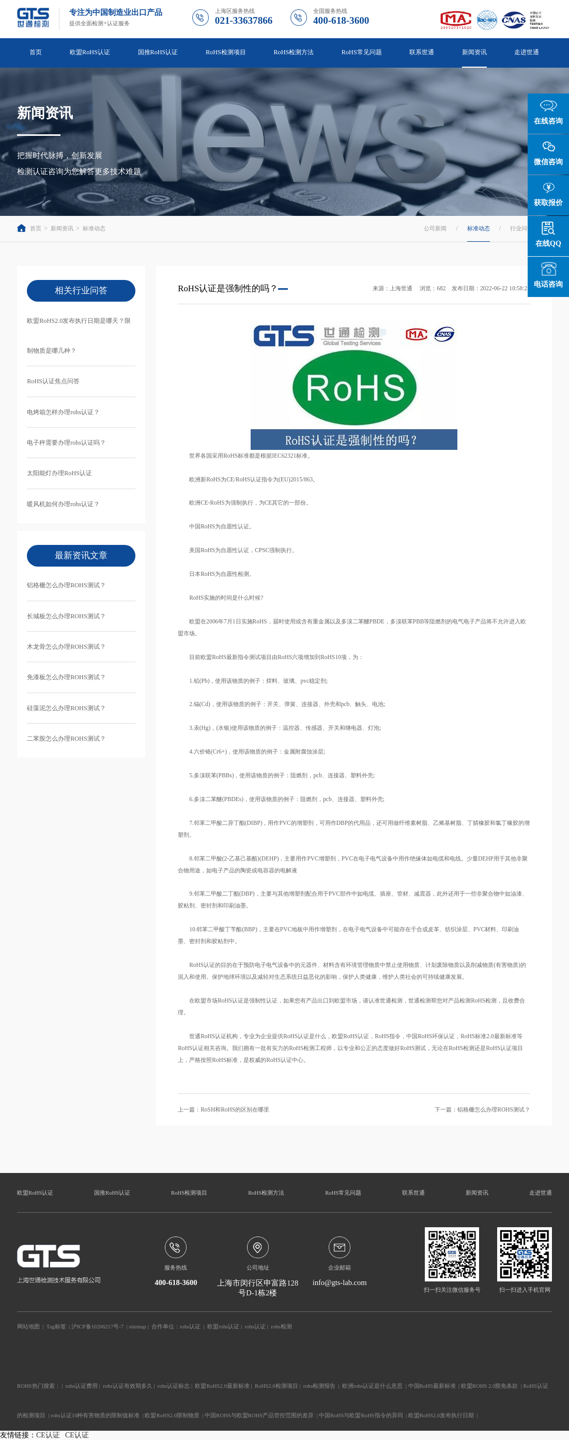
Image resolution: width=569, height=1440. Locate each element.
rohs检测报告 (319, 1386)
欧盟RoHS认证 (90, 52)
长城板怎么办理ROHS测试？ (66, 616)
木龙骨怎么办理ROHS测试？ (66, 646)
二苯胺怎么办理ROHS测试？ (66, 738)
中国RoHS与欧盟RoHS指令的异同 (361, 1415)
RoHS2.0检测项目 (276, 1386)
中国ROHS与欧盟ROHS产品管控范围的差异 (259, 1415)
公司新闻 (435, 228)
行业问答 (521, 228)
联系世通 (421, 52)
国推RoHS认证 (158, 52)
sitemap (137, 1326)
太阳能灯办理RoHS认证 (59, 473)
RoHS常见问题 (362, 52)
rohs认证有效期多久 (127, 1386)
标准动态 (94, 228)
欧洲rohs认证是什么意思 (372, 1386)
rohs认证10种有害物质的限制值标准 (95, 1415)
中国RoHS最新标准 (432, 1386)
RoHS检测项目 (226, 52)
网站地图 (28, 1326)
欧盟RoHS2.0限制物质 (172, 1415)
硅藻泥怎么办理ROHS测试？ (66, 708)
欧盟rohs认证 (223, 1326)
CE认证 (48, 1435)
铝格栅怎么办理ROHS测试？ (66, 585)
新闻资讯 (474, 52)
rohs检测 (281, 1326)
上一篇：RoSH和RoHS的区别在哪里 (223, 1109)
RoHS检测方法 (293, 52)
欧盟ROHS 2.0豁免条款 (489, 1386)
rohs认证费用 (82, 1386)
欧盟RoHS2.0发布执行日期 (441, 1415)
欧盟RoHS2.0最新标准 (222, 1386)
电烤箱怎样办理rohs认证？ (63, 412)
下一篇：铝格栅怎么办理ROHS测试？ (482, 1109)
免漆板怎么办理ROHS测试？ (66, 677)
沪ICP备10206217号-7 (97, 1326)
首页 (35, 52)
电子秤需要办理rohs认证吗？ (66, 442)
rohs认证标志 (174, 1386)
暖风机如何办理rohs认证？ (63, 504)
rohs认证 (190, 1326)
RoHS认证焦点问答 (53, 381)
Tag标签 (56, 1326)
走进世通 (526, 52)
